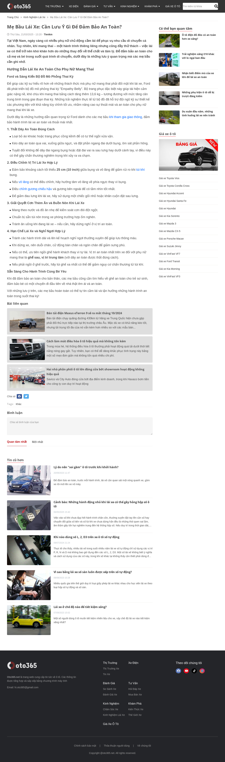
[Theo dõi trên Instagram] (202, 670)
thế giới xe (135, 715)
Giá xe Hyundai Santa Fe (172, 201)
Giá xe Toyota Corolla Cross (174, 185)
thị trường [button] (54, 6)
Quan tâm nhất (17, 441)
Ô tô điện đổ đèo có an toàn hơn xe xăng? (199, 36)
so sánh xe (109, 689)
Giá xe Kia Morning (169, 268)
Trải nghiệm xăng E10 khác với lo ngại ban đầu (198, 56)
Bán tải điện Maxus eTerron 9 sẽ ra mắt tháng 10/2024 (84, 313)
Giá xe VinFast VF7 (169, 253)
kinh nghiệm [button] (130, 6)
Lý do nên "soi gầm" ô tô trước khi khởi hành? (86, 467)
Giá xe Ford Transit (169, 261)
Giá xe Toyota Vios (169, 178)
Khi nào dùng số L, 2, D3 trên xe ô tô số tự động (86, 537)
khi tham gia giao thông (125, 117)
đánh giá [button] (91, 6)
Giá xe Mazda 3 (167, 223)
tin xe (106, 674)
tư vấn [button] (109, 6)
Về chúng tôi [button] (144, 745)
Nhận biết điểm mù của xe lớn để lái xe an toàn (198, 75)
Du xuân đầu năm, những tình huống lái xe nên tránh (198, 113)
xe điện (74, 6)
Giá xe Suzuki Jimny (170, 246)
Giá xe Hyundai (167, 208)
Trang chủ (13, 17)
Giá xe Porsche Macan (171, 238)
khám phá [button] (152, 6)
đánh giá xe (110, 694)
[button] (216, 6)
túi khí (140, 169)
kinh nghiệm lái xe (34, 17)
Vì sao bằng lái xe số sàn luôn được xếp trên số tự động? (93, 572)
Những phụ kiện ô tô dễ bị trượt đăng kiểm (198, 94)
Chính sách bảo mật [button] (85, 745)
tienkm (48, 34)
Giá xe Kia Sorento (169, 216)
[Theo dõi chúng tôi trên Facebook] (178, 670)
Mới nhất (37, 441)
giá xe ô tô (172, 6)
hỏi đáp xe (134, 689)
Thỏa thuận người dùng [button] (117, 745)
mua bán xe (135, 694)
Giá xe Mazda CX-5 (169, 231)
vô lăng (24, 182)
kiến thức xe (135, 709)
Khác (18, 404)
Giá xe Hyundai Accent (171, 193)
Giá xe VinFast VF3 (169, 276)
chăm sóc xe (110, 709)
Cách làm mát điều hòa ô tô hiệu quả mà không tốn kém (86, 341)
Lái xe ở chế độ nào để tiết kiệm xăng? (80, 607)
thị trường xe (111, 668)
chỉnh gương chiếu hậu (35, 189)
